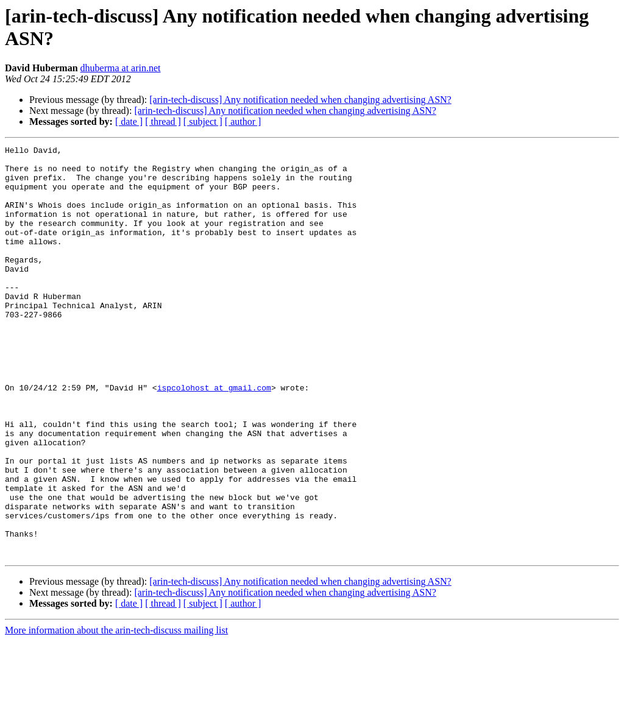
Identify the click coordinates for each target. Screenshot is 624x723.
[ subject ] (202, 121)
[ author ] (243, 121)
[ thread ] (163, 121)
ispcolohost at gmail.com (214, 436)
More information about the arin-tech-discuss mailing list (116, 712)
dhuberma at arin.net (120, 68)
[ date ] (129, 121)
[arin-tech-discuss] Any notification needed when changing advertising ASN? (300, 99)
